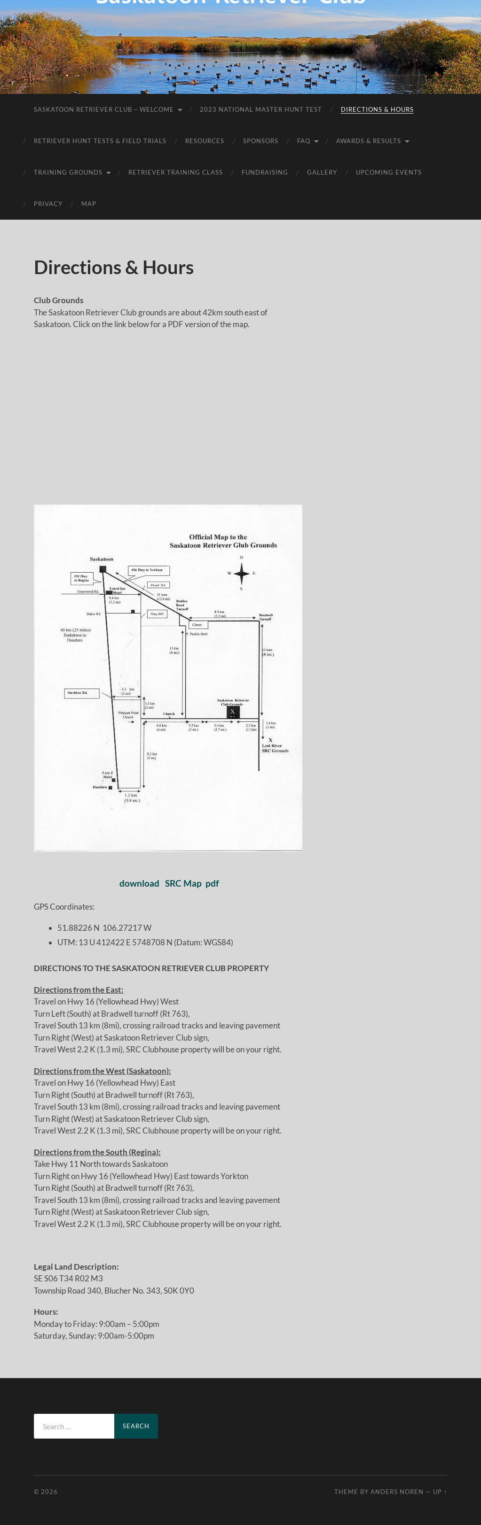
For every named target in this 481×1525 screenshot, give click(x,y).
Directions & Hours (377, 109)
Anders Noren (397, 1491)
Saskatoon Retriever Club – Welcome (104, 109)
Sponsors (260, 141)
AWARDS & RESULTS (368, 141)
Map (88, 203)
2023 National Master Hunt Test (261, 109)
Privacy (48, 203)
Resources (204, 141)
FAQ (303, 141)
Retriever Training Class (175, 172)
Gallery (322, 172)
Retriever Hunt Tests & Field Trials (100, 141)
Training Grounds (68, 172)
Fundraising (265, 172)
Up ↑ (440, 1491)
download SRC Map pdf (168, 883)
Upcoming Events (389, 172)
